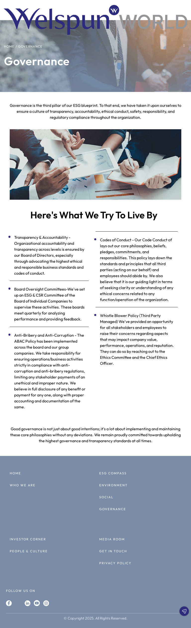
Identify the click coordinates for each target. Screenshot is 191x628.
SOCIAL (106, 497)
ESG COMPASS (113, 473)
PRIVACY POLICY (115, 563)
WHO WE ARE (23, 485)
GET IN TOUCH (113, 551)
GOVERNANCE (112, 509)
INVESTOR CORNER (28, 539)
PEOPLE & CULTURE (29, 551)
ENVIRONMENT (113, 485)
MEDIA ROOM (112, 539)
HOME (15, 473)
